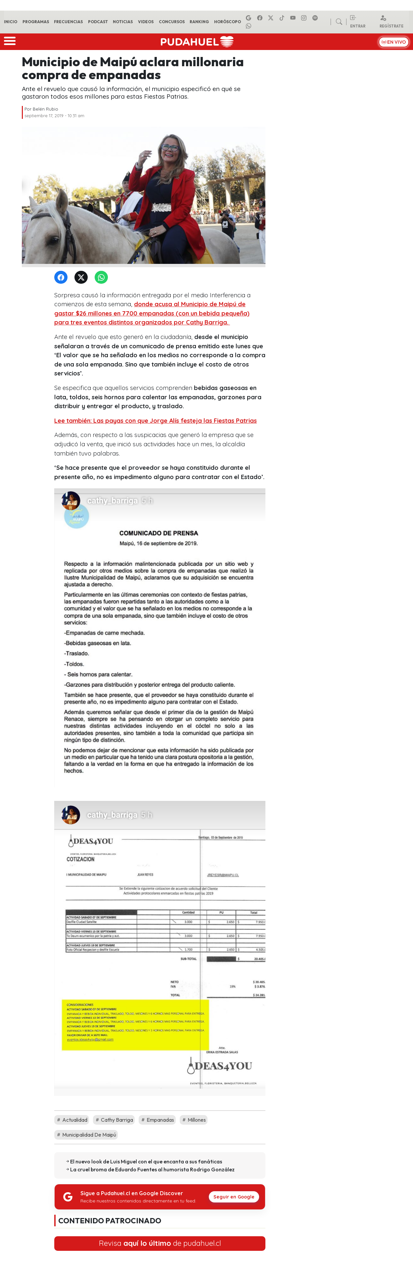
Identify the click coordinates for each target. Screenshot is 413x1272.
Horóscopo (227, 21)
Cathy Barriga (114, 1119)
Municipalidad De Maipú (86, 1134)
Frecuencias (68, 21)
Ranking (199, 21)
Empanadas (157, 1119)
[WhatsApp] (103, 277)
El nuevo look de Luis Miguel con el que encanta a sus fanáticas (146, 1161)
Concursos (172, 21)
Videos (146, 21)
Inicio (10, 21)
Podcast (98, 21)
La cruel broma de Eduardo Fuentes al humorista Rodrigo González (152, 1169)
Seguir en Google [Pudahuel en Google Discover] (233, 1197)
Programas (36, 21)
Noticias (123, 21)
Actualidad (71, 1119)
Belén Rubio (45, 109)
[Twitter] (82, 277)
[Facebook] (62, 277)
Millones (193, 1119)
